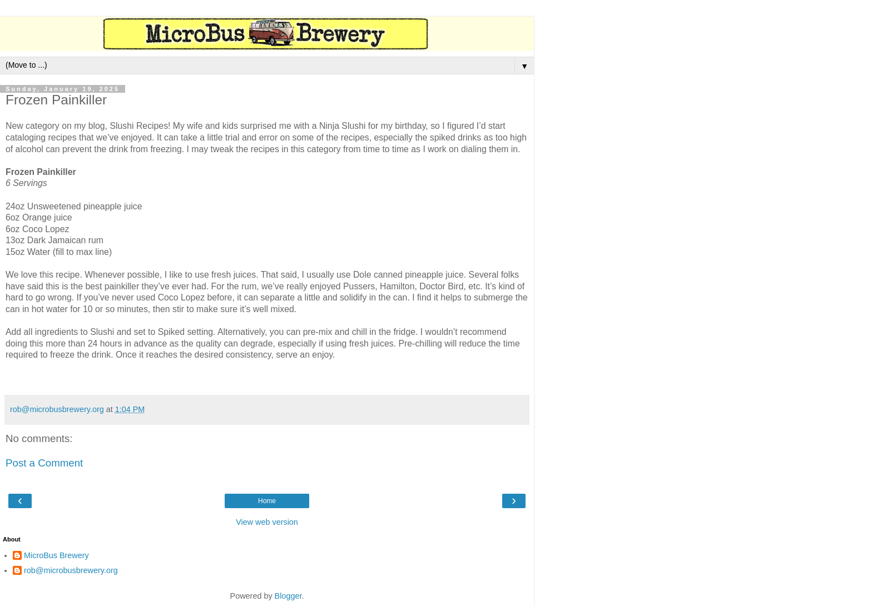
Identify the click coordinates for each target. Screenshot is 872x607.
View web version (267, 522)
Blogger (288, 595)
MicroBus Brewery (56, 555)
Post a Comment (44, 463)
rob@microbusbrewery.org (71, 570)
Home (267, 501)
